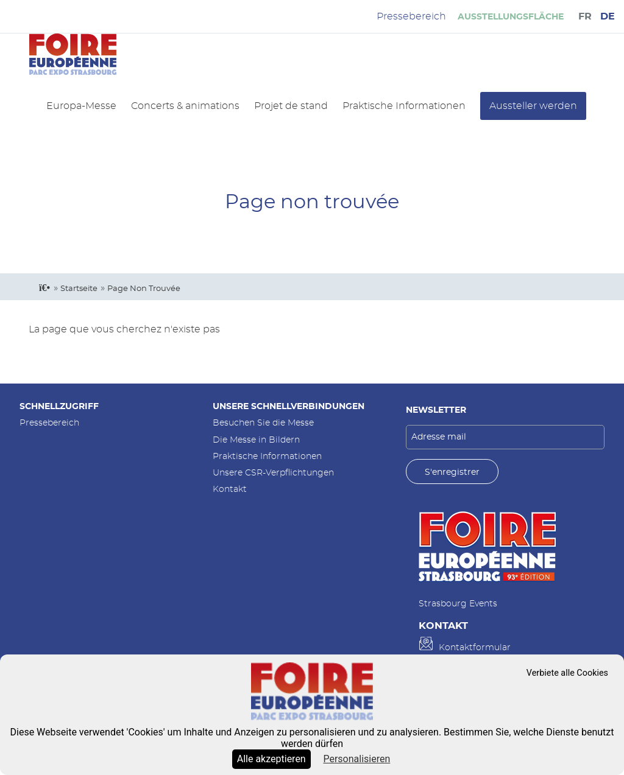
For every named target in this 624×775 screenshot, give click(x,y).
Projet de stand (291, 106)
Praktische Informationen (404, 106)
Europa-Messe (81, 106)
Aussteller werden (533, 106)
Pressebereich (49, 422)
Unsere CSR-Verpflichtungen (273, 472)
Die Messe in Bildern (256, 439)
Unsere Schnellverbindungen (288, 406)
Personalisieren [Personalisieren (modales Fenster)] (356, 759)
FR (585, 16)
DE (607, 16)
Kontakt (230, 489)
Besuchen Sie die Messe (263, 422)
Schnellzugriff (59, 406)
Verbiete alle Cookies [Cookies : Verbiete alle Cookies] (567, 673)
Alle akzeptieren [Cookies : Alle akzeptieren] (271, 759)
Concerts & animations (185, 106)
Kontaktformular (475, 647)
